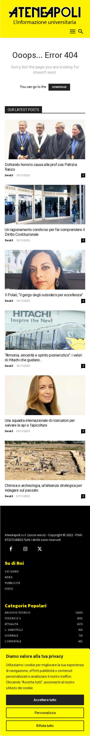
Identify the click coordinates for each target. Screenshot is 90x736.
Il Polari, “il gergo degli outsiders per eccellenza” (44, 295)
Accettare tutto (45, 700)
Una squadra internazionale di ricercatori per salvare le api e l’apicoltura (40, 423)
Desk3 (9, 175)
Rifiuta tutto (45, 726)
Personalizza (45, 713)
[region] (45, 692)
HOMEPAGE (59, 87)
